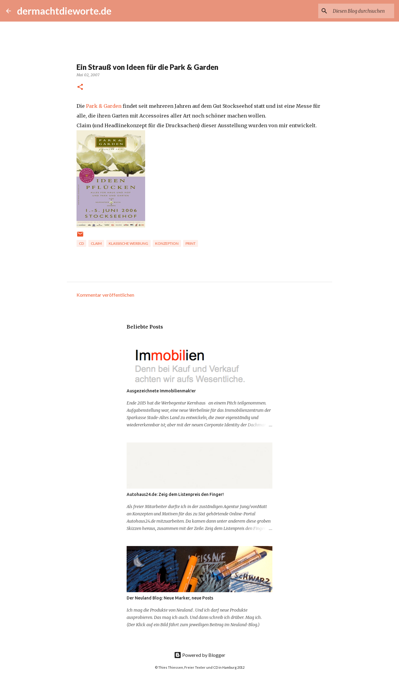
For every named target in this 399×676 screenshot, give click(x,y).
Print (191, 243)
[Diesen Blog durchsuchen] (362, 11)
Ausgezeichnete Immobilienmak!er (161, 390)
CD (81, 243)
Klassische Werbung (128, 243)
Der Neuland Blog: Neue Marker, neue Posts (170, 598)
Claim (96, 243)
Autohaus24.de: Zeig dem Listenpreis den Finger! (175, 494)
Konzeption (167, 243)
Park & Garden (103, 106)
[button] (80, 87)
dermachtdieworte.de (64, 11)
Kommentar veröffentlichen (105, 295)
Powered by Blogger (199, 655)
